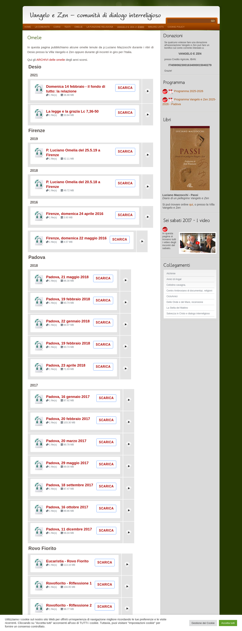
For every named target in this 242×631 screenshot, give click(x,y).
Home (27, 27)
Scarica (125, 88)
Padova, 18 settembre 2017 (69, 485)
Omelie (78, 27)
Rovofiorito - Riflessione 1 (69, 583)
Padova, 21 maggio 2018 (67, 277)
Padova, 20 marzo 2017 (66, 441)
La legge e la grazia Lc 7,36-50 (72, 111)
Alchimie (171, 273)
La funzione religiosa (100, 27)
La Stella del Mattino (177, 307)
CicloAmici (172, 296)
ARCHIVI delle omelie (50, 59)
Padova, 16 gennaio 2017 (68, 397)
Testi (67, 27)
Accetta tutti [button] (228, 623)
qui (191, 204)
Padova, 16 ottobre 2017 (67, 507)
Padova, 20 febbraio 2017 (68, 419)
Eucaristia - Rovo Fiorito (67, 561)
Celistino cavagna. (176, 285)
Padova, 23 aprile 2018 (65, 365)
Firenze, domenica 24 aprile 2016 (74, 214)
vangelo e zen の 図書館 (130, 27)
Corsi (57, 27)
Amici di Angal (174, 279)
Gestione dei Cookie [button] (203, 623)
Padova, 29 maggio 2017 (67, 463)
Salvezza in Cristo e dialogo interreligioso (188, 313)
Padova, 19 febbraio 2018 (68, 299)
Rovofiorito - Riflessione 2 (69, 605)
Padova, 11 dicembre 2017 (69, 529)
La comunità (42, 27)
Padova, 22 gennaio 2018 (68, 321)
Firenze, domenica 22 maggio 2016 (76, 238)
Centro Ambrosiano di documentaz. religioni (189, 290)
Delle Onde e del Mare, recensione (185, 302)
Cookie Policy (176, 27)
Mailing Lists (156, 27)
